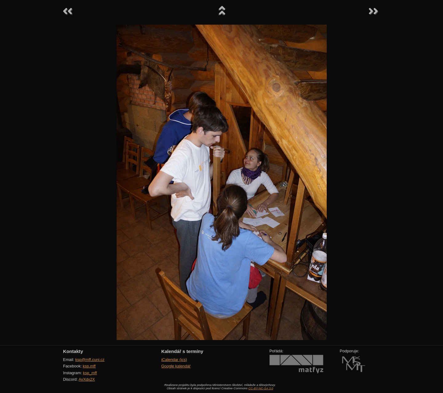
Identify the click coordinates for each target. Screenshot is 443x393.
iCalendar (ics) (174, 359)
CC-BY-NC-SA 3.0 (260, 388)
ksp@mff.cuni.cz (90, 359)
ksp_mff (90, 373)
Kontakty (73, 351)
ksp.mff (89, 366)
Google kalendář (175, 366)
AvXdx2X (86, 379)
